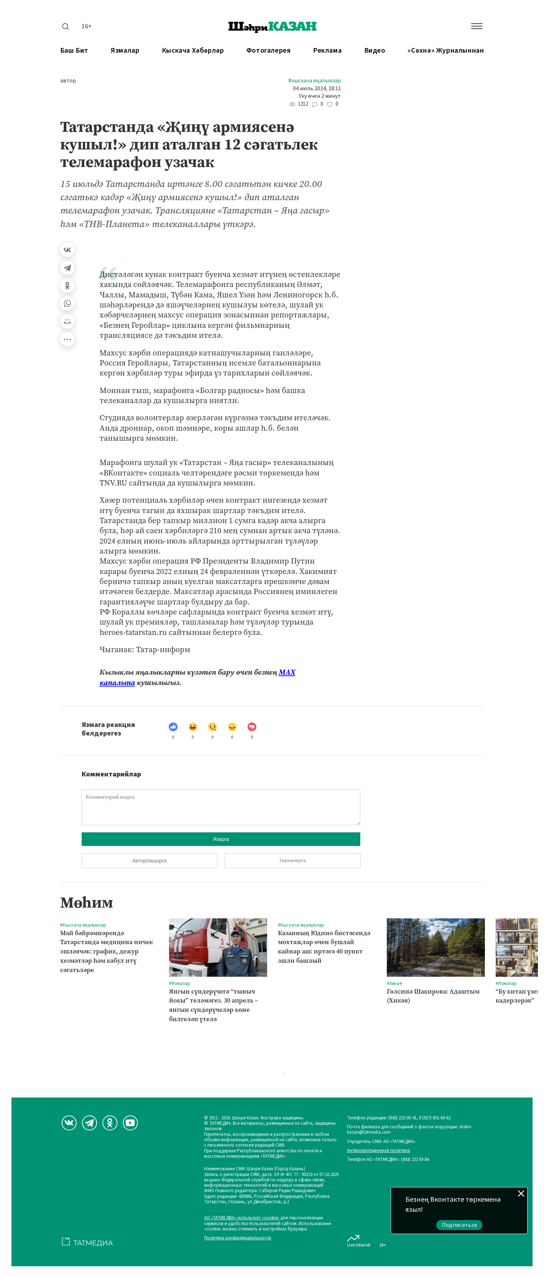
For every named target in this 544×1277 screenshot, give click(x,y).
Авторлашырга (150, 861)
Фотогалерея (268, 51)
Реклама (327, 51)
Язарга (221, 839)
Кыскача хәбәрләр (193, 51)
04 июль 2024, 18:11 (317, 88)
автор (68, 81)
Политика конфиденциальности (237, 1238)
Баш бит (74, 51)
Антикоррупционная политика (378, 1150)
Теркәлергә (292, 860)
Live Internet (358, 1239)
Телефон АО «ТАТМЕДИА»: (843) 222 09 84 (388, 1159)
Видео (374, 51)
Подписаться (459, 1225)
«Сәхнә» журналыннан (446, 51)
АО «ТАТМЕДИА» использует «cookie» (241, 1218)
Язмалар (125, 51)
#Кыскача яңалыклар (314, 81)
